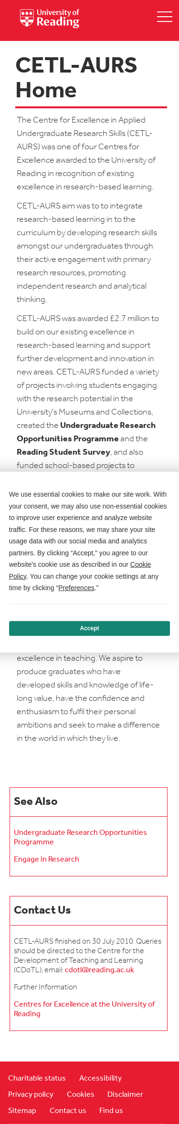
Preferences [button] (76, 588)
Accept (89, 628)
